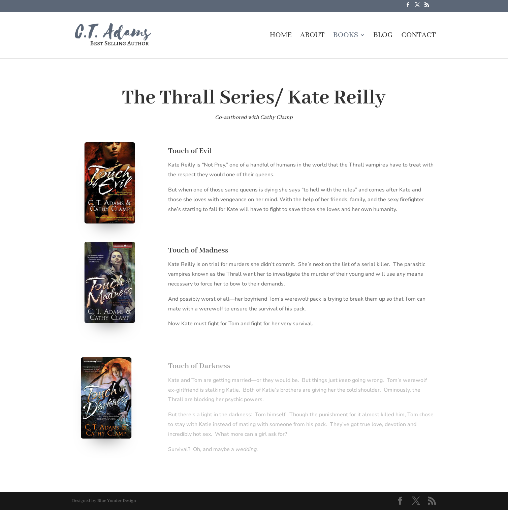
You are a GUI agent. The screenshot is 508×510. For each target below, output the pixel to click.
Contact (418, 36)
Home (280, 36)
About (312, 36)
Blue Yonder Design (116, 501)
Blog (383, 36)
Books (345, 36)
